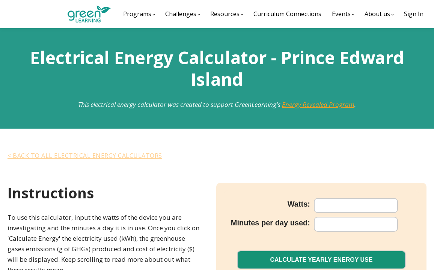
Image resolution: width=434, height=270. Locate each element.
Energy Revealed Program (318, 104)
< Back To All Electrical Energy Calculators (85, 156)
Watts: (295, 208)
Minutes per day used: (266, 226)
